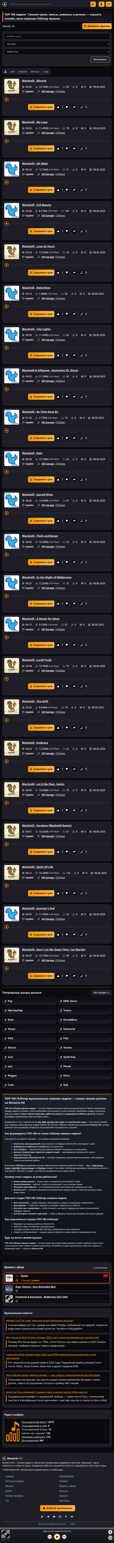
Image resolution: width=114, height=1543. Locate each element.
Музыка (9, 1485)
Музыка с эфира (67, 1485)
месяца (35, 71)
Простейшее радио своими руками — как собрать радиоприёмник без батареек (53, 1375)
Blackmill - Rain (32, 453)
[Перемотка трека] (60, 99)
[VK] (72, 1516)
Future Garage (27, 1168)
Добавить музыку (97, 26)
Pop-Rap (41, 1168)
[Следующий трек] (64, 1536)
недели (22, 71)
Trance (8, 1168)
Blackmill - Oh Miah (35, 163)
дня (12, 71)
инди (61, 1122)
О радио (63, 1480)
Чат (7, 1500)
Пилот (24, 1275)
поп (39, 1122)
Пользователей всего (34, 1422)
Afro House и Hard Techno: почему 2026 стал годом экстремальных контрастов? (52, 1337)
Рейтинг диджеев (14, 1495)
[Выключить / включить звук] (110, 1532)
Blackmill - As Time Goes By (40, 411)
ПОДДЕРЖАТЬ (66, 1476)
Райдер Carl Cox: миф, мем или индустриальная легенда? (39, 1320)
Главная (9, 1476)
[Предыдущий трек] (49, 1536)
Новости (63, 1495)
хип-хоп (50, 1122)
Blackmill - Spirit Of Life (37, 867)
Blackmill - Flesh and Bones (40, 536)
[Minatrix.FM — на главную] (4, 4)
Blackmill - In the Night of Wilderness (47, 577)
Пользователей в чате (34, 1425)
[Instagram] (60, 1516)
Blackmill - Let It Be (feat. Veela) (43, 784)
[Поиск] (52, 4)
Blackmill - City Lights (36, 329)
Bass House (98, 1165)
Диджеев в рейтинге (33, 1437)
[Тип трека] (57, 44)
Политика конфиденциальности (52, 1524)
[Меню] (109, 4)
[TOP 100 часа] (6, 72)
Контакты (64, 1500)
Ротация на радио (14, 1480)
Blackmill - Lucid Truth (37, 660)
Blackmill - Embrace (35, 742)
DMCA (73, 1524)
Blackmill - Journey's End (38, 908)
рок (56, 1122)
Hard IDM (16, 1168)
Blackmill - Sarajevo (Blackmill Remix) (47, 825)
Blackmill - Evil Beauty (36, 205)
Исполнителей (30, 1440)
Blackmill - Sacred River (37, 494)
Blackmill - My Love (35, 122)
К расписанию (100, 1267)
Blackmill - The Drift (35, 701)
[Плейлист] (110, 1537)
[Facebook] (66, 1516)
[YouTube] (54, 1516)
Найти (93, 4)
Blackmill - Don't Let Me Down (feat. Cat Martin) (53, 949)
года (45, 71)
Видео (8, 1490)
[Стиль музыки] (57, 52)
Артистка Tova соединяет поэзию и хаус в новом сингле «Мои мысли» (47, 1392)
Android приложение (57, 1508)
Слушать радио (30, 1280)
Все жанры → (101, 992)
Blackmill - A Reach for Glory (41, 618)
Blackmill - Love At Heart (38, 246)
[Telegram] (48, 1516)
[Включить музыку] (57, 1537)
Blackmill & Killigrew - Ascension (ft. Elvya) (50, 370)
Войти (101, 4)
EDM (44, 1122)
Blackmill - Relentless (36, 287)
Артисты (63, 1490)
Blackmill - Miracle (34, 80)
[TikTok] (42, 1516)
